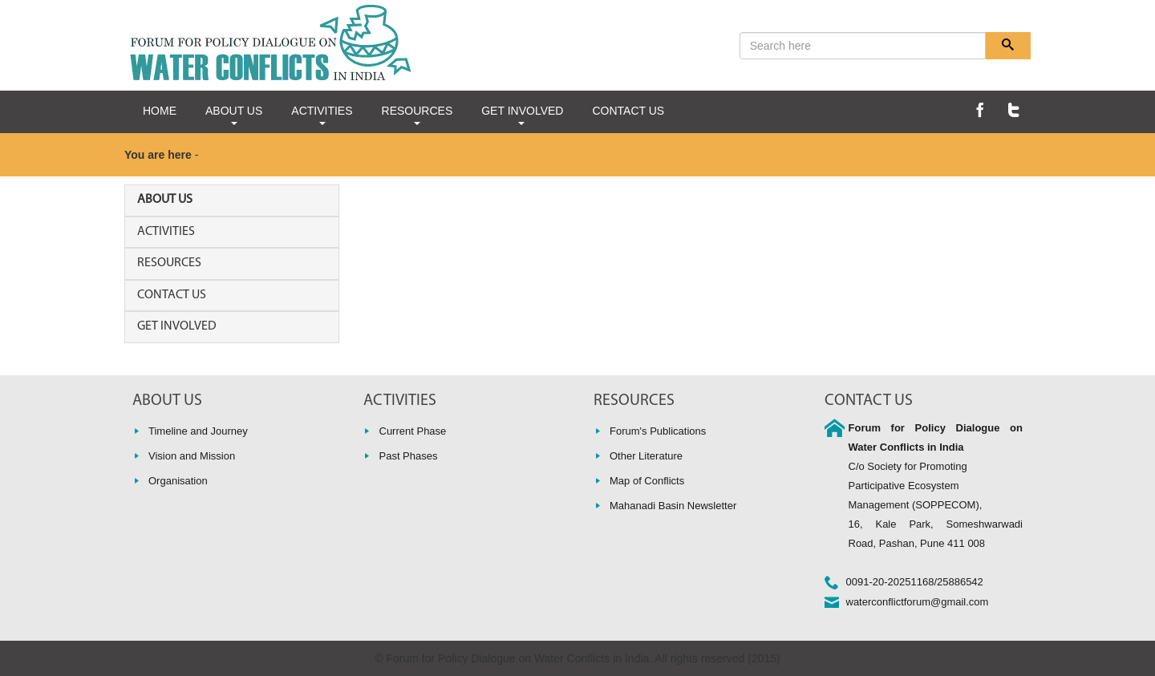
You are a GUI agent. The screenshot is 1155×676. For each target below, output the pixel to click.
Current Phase (413, 431)
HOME (159, 110)
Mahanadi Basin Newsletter (673, 506)
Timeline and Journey (198, 431)
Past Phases (408, 456)
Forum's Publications (658, 431)
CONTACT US (628, 110)
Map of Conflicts (647, 481)
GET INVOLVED (522, 114)
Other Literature (646, 456)
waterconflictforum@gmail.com (917, 602)
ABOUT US (233, 114)
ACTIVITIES (321, 114)
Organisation (178, 481)
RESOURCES (417, 114)
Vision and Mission (191, 456)
